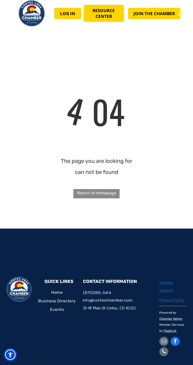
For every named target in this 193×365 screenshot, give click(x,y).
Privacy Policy (171, 300)
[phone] (163, 352)
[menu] (181, 13)
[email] (163, 342)
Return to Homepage (96, 193)
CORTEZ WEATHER (96, 247)
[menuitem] (57, 292)
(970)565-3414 (97, 292)
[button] (10, 354)
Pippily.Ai (170, 331)
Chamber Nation (170, 318)
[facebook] (175, 342)
